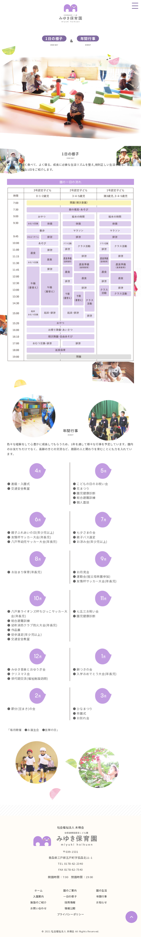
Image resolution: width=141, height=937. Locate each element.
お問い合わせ (38, 908)
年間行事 (101, 896)
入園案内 (38, 896)
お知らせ (101, 902)
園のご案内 (70, 890)
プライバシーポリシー (70, 914)
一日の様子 (70, 896)
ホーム (38, 890)
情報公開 (70, 908)
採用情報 (70, 902)
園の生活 (101, 890)
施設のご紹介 (38, 902)
